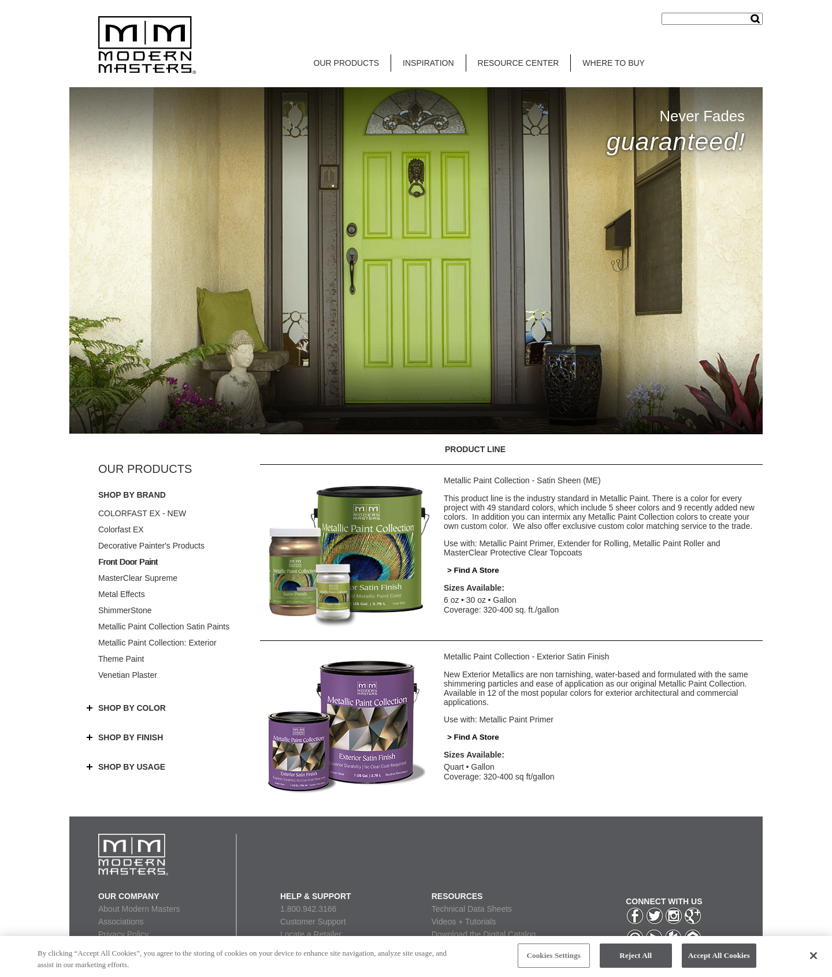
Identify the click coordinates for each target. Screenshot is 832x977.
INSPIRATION (428, 63)
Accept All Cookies (719, 958)
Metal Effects (121, 594)
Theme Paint (121, 658)
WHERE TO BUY (613, 63)
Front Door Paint (128, 561)
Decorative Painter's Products (151, 545)
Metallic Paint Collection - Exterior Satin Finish (526, 656)
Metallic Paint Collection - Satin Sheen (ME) (522, 480)
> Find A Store (473, 570)
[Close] (813, 958)
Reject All (635, 958)
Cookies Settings (554, 958)
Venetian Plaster (127, 675)
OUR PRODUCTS (347, 63)
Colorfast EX (121, 529)
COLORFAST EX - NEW (142, 513)
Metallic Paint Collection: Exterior (157, 642)
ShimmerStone (125, 610)
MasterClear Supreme (137, 578)
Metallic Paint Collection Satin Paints (163, 626)
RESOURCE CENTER (518, 63)
